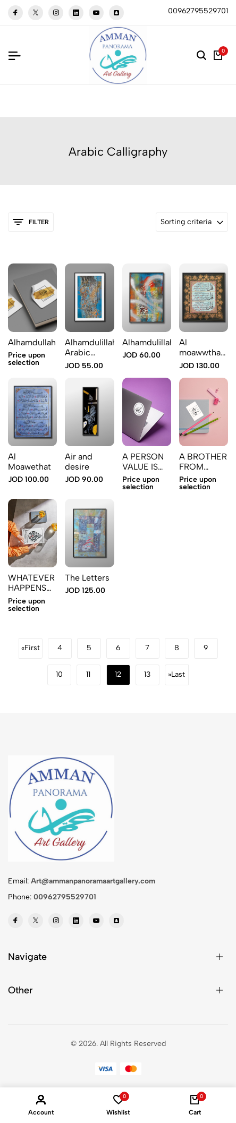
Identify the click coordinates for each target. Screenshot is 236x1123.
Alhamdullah (32, 342)
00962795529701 (64, 896)
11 (88, 674)
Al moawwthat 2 (201, 347)
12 (118, 674)
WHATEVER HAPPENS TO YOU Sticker (31, 583)
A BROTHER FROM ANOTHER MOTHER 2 (203, 462)
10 (59, 674)
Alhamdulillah (146, 342)
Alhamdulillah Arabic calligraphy (89, 347)
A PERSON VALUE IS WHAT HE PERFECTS (143, 462)
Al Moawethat (29, 462)
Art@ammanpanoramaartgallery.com (93, 881)
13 (147, 674)
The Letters (87, 578)
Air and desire (78, 462)
